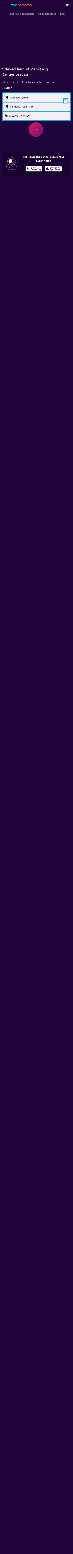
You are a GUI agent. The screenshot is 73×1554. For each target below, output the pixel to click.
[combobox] (10, 82)
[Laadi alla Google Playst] (34, 169)
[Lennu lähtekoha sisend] (39, 97)
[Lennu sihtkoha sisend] (39, 106)
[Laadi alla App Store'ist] (53, 169)
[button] (5, 5)
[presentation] (53, 168)
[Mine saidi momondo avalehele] (21, 4)
